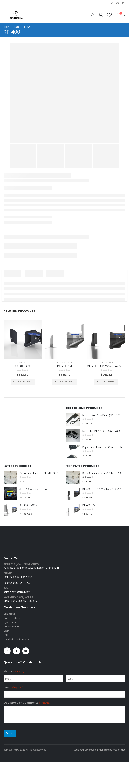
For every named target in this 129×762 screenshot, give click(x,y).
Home (7, 26)
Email (13, 687)
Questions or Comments (27, 703)
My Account (10, 622)
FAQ (6, 634)
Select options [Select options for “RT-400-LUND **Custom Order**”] (106, 381)
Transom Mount (22, 363)
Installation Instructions (16, 639)
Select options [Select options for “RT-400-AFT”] (22, 381)
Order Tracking (12, 618)
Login (6, 630)
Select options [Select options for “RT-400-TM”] (64, 381)
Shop (17, 26)
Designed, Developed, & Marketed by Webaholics (99, 749)
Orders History (11, 626)
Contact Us (9, 613)
